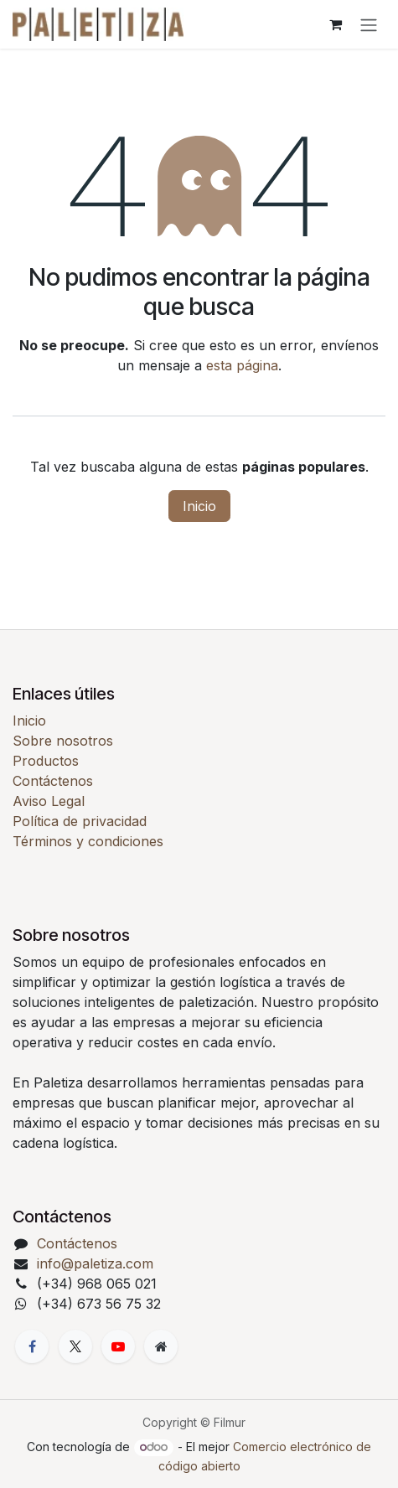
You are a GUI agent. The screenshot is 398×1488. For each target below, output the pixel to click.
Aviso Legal (49, 801)
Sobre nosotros (63, 740)
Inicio (199, 506)
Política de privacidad (80, 821)
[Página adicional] (161, 1346)
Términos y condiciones (88, 841)
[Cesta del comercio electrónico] (335, 24)
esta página (242, 365)
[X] (75, 1346)
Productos (46, 760)
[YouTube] (118, 1346)
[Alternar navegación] (368, 24)
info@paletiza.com (95, 1263)
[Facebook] (32, 1346)
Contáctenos (53, 780)
